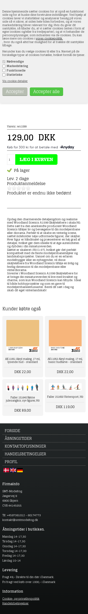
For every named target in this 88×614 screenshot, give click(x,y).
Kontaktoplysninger (25, 446)
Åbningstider (18, 438)
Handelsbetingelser (25, 454)
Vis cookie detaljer (15, 81)
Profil (11, 461)
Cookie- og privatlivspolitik (20, 598)
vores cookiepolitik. (49, 38)
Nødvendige (15, 61)
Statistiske (15, 74)
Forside (12, 430)
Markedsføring (17, 66)
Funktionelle (16, 70)
